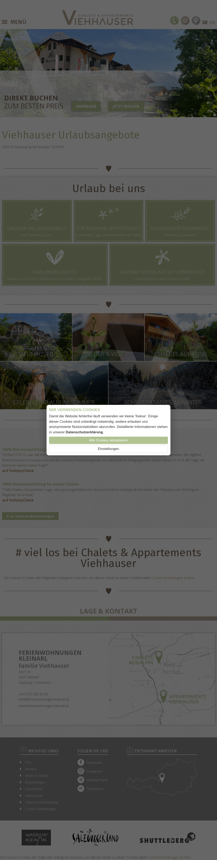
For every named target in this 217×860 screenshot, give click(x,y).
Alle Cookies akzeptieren (108, 440)
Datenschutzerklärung (84, 432)
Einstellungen (108, 449)
